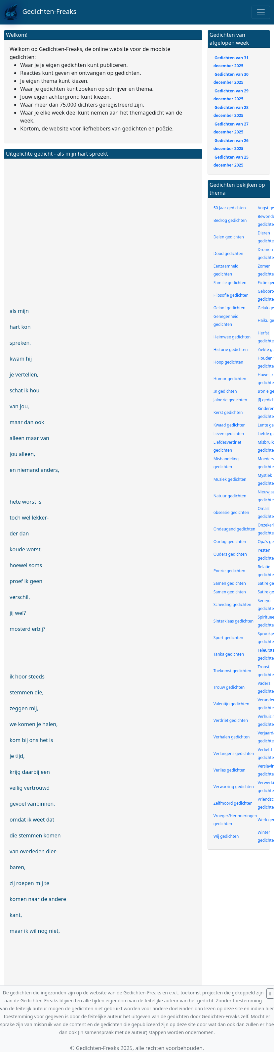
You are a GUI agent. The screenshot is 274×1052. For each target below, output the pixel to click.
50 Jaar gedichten (230, 208)
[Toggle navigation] (261, 12)
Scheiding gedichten (232, 604)
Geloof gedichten (230, 308)
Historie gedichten (231, 349)
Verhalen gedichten (232, 737)
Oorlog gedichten (230, 541)
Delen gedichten (229, 237)
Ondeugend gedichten (234, 529)
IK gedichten (225, 391)
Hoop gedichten (228, 362)
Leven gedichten (229, 433)
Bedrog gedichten (230, 220)
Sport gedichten (228, 637)
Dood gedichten (228, 253)
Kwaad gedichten (230, 425)
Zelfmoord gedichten (233, 803)
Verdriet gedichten (231, 720)
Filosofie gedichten (231, 295)
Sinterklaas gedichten (234, 621)
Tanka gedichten (229, 654)
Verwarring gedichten (234, 786)
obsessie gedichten (231, 512)
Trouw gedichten (229, 687)
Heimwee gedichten (232, 337)
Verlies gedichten (230, 770)
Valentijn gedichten (231, 704)
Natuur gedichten (230, 496)
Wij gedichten (226, 836)
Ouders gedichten (230, 554)
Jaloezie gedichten (230, 400)
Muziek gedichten (230, 479)
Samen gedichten (230, 583)
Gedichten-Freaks (40, 12)
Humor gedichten (230, 378)
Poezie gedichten (229, 571)
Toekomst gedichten (232, 671)
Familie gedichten (230, 282)
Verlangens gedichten (234, 753)
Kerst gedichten (228, 412)
